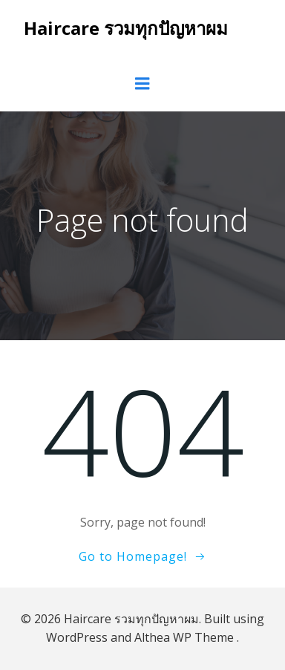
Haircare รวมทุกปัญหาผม (126, 28)
